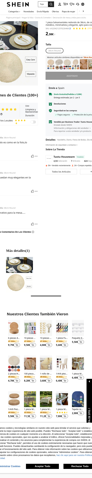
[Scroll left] (79, 11)
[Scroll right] (83, 11)
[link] (65, 4)
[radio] (54, 50)
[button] (43, 4)
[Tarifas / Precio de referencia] (54, 34)
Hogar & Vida (27, 18)
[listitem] (51, 64)
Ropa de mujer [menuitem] (68, 11)
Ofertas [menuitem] (55, 11)
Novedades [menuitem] (29, 11)
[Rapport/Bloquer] (36, 156)
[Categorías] (14, 11)
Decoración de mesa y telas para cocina (69, 18)
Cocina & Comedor (43, 18)
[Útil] (32, 156)
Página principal (13, 18)
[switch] (33, 122)
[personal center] (59, 4)
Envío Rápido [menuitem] (43, 11)
